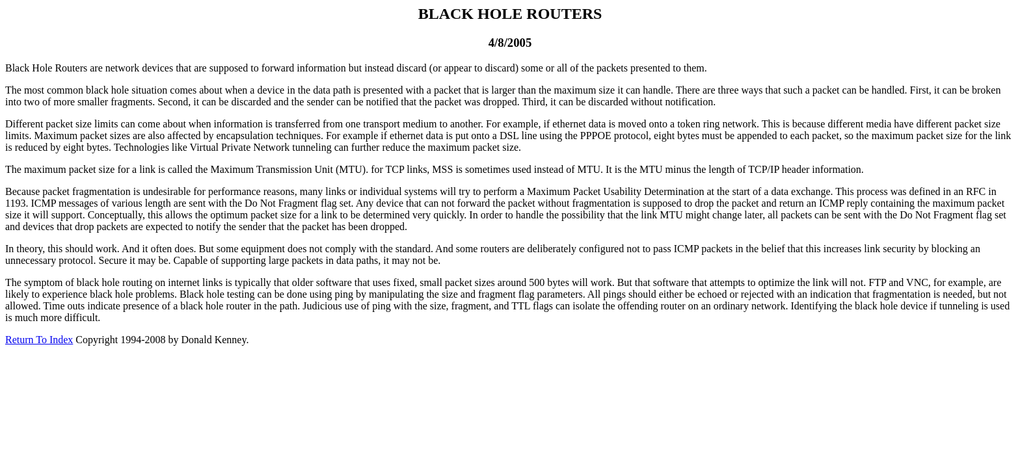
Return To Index (39, 339)
